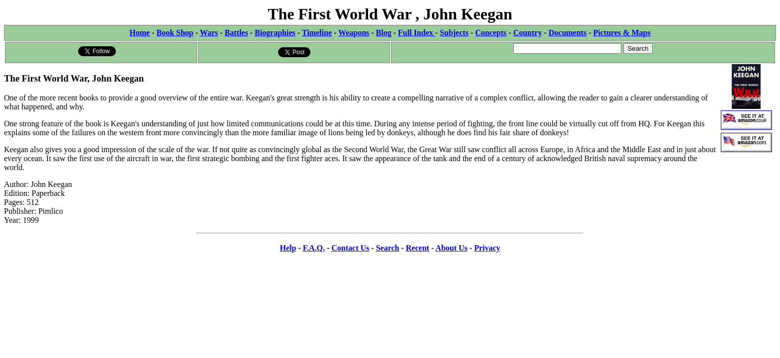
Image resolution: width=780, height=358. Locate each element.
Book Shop (174, 32)
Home (139, 32)
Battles (236, 32)
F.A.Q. (314, 248)
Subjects (454, 32)
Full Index (416, 32)
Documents (567, 32)
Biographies (275, 32)
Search (387, 248)
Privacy (487, 248)
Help (288, 248)
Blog (383, 32)
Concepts (490, 32)
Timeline (317, 32)
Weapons (353, 32)
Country (527, 32)
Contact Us (350, 248)
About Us (451, 248)
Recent (417, 248)
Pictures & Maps (622, 32)
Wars (209, 32)
